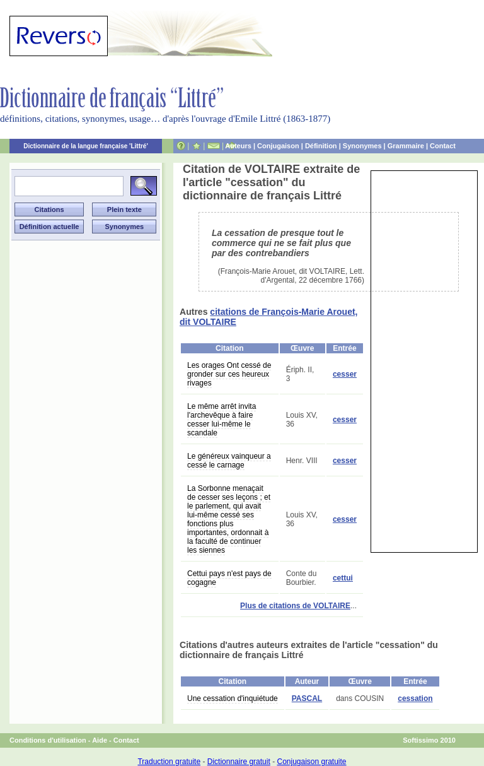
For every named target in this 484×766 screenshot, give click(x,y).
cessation (415, 698)
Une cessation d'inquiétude (232, 698)
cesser (345, 374)
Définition (321, 146)
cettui (343, 578)
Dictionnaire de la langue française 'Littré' (85, 146)
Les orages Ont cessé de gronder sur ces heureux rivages (229, 374)
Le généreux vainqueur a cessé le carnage (229, 460)
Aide (99, 740)
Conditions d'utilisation (47, 740)
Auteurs (238, 146)
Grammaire (406, 146)
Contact (443, 146)
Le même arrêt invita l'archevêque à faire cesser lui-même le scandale (221, 419)
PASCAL (307, 698)
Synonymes (362, 146)
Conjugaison (278, 146)
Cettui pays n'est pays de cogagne (229, 578)
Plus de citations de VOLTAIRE (295, 605)
